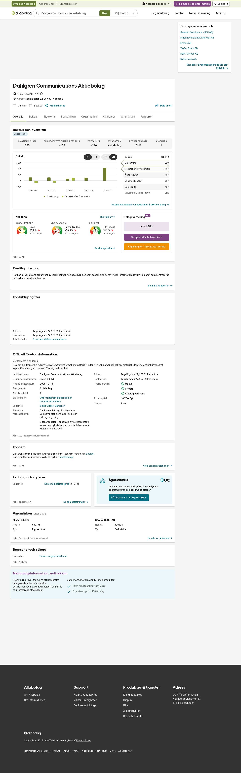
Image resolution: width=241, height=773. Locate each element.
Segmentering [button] (160, 13)
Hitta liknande (55, 105)
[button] (179, 13)
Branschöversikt (68, 4)
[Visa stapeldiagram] (113, 157)
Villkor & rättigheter (85, 700)
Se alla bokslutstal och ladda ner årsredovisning (140, 204)
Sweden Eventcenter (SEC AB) (196, 32)
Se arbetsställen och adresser (50, 339)
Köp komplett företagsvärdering (146, 246)
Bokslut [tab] (33, 116)
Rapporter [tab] (146, 116)
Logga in (221, 4)
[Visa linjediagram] (105, 157)
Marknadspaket (132, 694)
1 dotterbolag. (65, 457)
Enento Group (83, 740)
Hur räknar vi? (107, 217)
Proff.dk (66, 751)
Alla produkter (46, 4)
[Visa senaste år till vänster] (88, 157)
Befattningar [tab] (68, 116)
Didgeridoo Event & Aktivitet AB (197, 37)
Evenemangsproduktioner (53, 556)
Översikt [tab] (18, 116)
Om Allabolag (32, 694)
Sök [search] (104, 13)
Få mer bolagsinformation (192, 4)
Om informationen (34, 700)
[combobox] (69, 13)
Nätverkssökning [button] (199, 13)
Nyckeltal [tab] (50, 116)
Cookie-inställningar (85, 705)
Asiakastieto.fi (125, 751)
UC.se (113, 751)
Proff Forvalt (101, 751)
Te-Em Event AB (189, 48)
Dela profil (163, 105)
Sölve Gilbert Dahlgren (52, 405)
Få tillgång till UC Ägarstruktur (128, 497)
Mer (221, 13)
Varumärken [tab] (127, 116)
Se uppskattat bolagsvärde (146, 237)
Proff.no (56, 751)
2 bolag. (90, 453)
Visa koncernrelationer (157, 465)
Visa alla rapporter (160, 285)
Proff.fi (76, 751)
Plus (126, 705)
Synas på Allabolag (24, 4)
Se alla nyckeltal (105, 248)
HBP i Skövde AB (189, 53)
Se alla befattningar (76, 502)
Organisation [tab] (89, 116)
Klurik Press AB (188, 59)
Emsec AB (185, 43)
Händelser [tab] (108, 116)
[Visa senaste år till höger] (96, 157)
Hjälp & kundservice (85, 694)
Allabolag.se (87, 751)
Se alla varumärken (160, 538)
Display (127, 700)
